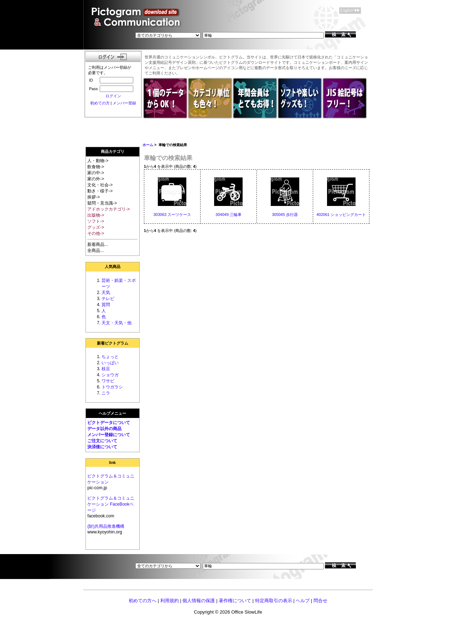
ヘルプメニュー (112, 413)
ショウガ (110, 374)
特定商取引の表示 (273, 600)
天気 (106, 292)
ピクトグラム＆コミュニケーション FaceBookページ (110, 504)
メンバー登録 (124, 103)
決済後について (102, 446)
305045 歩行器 (285, 214)
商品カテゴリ (112, 151)
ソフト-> (95, 221)
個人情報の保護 (198, 600)
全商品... (95, 250)
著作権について (235, 600)
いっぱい (110, 362)
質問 (106, 304)
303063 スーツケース (172, 214)
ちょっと (110, 356)
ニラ (106, 393)
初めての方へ (142, 600)
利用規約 (169, 600)
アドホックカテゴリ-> (108, 209)
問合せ (320, 600)
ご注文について (102, 440)
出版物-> (95, 215)
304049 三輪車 (229, 214)
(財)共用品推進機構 (105, 526)
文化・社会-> (100, 184)
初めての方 (100, 103)
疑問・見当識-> (102, 203)
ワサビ (108, 380)
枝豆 (106, 368)
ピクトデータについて (108, 422)
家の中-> (95, 172)
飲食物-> (95, 166)
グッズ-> (95, 227)
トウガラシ (112, 386)
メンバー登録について (108, 434)
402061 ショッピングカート (341, 214)
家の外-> (95, 178)
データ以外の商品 (104, 428)
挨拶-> (93, 197)
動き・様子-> (100, 190)
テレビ (108, 298)
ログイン (113, 96)
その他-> (95, 233)
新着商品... (97, 244)
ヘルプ (303, 600)
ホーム (147, 145)
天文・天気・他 (116, 322)
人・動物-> (97, 160)
